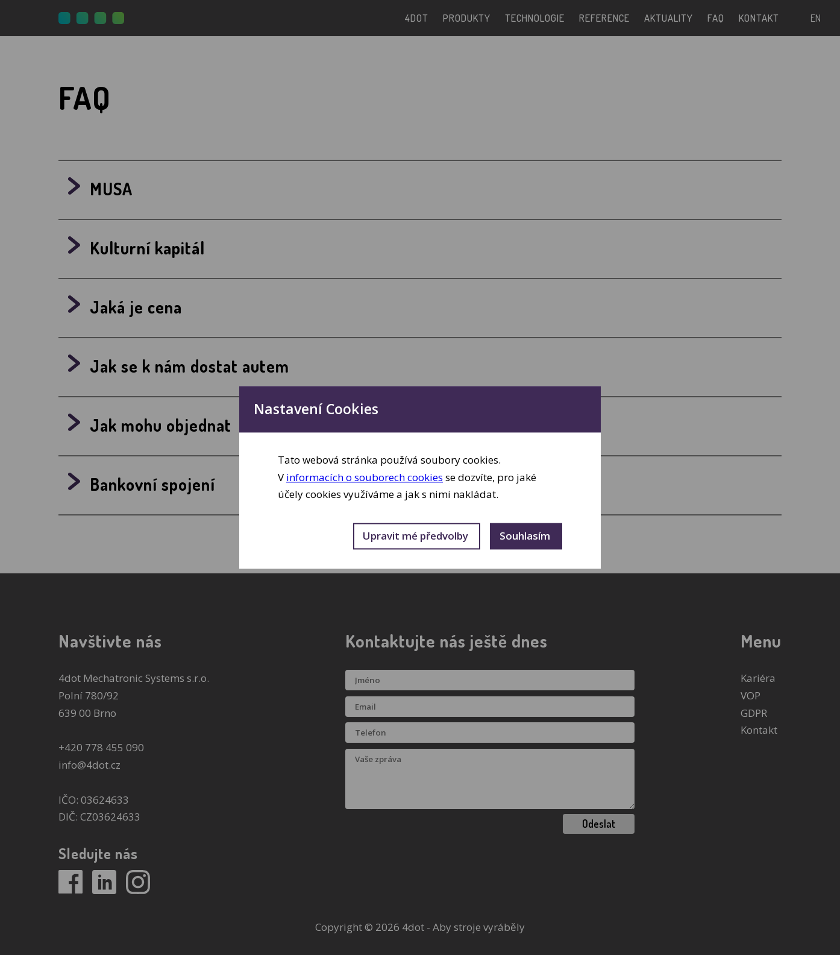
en (815, 17)
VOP (750, 695)
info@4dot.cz (89, 765)
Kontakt (759, 730)
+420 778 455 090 (101, 747)
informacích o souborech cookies (364, 477)
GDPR (754, 713)
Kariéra (758, 678)
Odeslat (598, 823)
